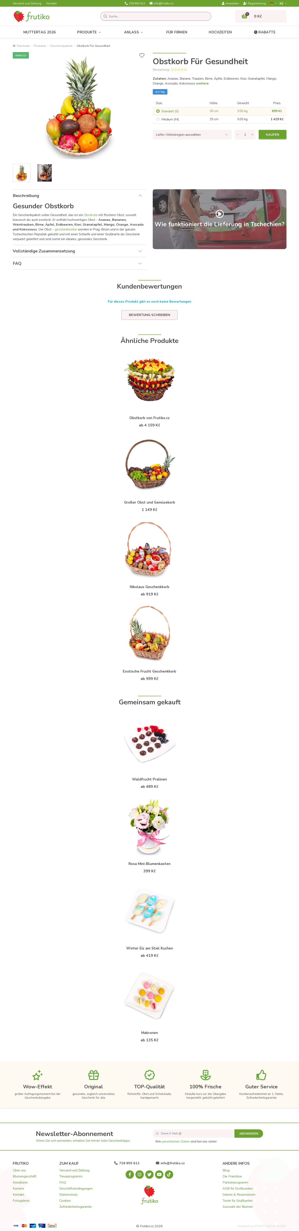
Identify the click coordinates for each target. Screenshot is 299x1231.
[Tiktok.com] (169, 1174)
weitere (202, 83)
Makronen (149, 1032)
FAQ (17, 263)
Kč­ (282, 3)
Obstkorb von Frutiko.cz (149, 418)
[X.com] (149, 1174)
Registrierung (254, 3)
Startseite (21, 46)
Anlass (134, 32)
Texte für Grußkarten (238, 1200)
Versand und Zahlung (27, 3)
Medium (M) (170, 119)
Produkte (90, 32)
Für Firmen (176, 32)
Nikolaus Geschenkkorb (149, 587)
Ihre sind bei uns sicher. (186, 1141)
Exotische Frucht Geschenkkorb (149, 671)
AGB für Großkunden (238, 1188)
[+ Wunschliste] (141, 55)
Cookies (65, 1200)
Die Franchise (232, 1176)
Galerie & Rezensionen (239, 1194)
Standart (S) (170, 111)
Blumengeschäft (24, 1176)
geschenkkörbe (66, 229)
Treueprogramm (70, 1176)
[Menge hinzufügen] (252, 134)
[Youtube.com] (159, 1174)
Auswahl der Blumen (238, 1206)
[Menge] (245, 134)
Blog (226, 1170)
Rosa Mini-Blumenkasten (149, 863)
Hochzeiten (220, 32)
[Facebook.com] (130, 1174)
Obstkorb (91, 215)
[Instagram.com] (139, 1174)
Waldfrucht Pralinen (149, 779)
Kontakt (51, 3)
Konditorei (20, 1182)
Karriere (18, 1188)
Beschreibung (26, 195)
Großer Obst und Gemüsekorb (149, 502)
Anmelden (230, 3)
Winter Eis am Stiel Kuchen (149, 948)
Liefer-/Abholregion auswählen (178, 134)
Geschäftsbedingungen (76, 1188)
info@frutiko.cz (161, 3)
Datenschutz (68, 1194)
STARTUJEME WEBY (270, 1226)
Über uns (19, 1170)
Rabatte (264, 32)
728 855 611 (135, 3)
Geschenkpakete (61, 46)
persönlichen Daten (176, 1141)
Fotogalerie (21, 1200)
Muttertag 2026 (39, 32)
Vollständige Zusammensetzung (44, 251)
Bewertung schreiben (149, 315)
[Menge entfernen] (238, 134)
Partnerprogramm (235, 1182)
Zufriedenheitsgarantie (75, 1206)
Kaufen (272, 134)
